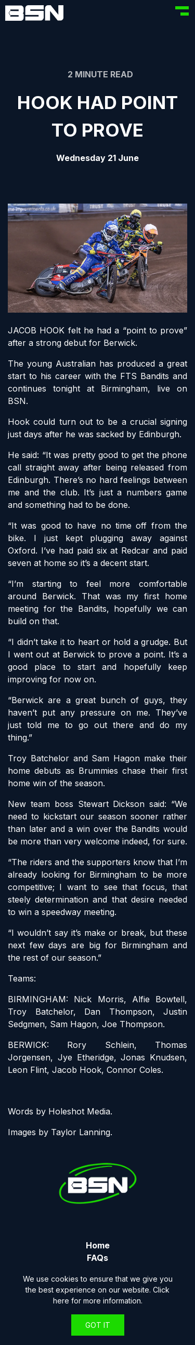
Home (98, 1245)
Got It (97, 1325)
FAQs (97, 1258)
